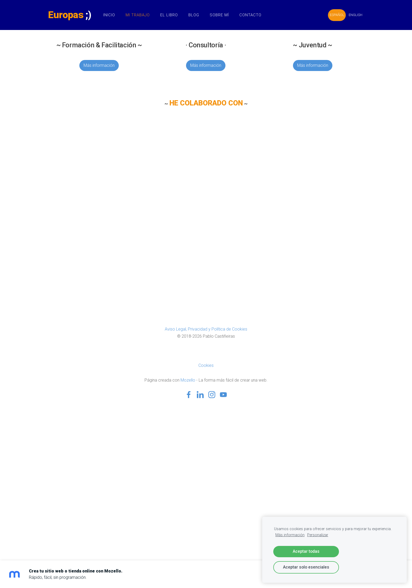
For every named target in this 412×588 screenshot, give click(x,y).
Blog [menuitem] (196, 15)
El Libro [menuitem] (172, 15)
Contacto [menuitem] (253, 15)
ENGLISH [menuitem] (352, 15)
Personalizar (317, 535)
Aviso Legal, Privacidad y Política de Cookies (206, 329)
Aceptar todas (306, 551)
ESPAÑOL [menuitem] (334, 15)
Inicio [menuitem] (112, 15)
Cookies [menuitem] (206, 365)
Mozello (188, 380)
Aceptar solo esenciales (306, 567)
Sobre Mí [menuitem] (222, 15)
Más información (99, 65)
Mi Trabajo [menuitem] (140, 15)
